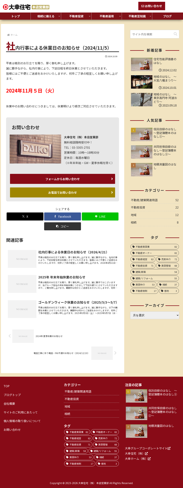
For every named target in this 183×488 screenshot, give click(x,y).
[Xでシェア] (25, 216)
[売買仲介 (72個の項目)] (167, 259)
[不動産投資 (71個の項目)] (142, 265)
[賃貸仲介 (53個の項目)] (143, 284)
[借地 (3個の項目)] (169, 291)
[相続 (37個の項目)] (168, 284)
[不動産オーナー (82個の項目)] (154, 253)
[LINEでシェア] (100, 216)
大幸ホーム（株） (136, 458)
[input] (154, 34)
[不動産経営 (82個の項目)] (142, 259)
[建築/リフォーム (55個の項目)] (154, 278)
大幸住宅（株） (135, 453)
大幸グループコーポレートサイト (146, 448)
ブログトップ (12, 395)
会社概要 (9, 403)
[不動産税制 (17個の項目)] (144, 291)
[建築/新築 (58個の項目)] (154, 272)
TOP (6, 386)
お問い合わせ (151, 6)
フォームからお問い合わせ (62, 178)
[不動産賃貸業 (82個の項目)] (154, 246)
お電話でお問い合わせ (62, 192)
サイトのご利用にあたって (21, 412)
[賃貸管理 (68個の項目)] (167, 265)
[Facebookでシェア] (62, 216)
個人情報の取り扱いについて (22, 421)
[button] (62, 226)
